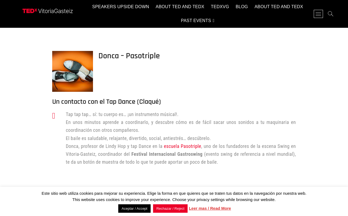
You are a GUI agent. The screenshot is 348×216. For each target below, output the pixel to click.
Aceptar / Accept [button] (134, 208)
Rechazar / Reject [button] (170, 208)
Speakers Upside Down (120, 6)
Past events (196, 20)
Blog (242, 6)
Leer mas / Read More (210, 208)
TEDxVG (220, 6)
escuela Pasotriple (182, 146)
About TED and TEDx (180, 6)
